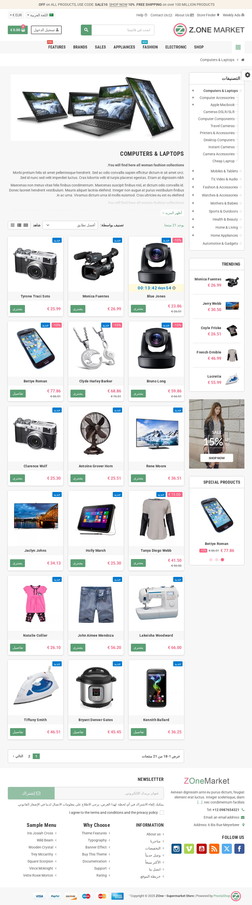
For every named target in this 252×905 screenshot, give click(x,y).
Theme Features (94, 833)
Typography (97, 840)
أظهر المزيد (172, 213)
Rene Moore (156, 466)
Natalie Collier (35, 635)
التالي (17, 756)
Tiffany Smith (35, 720)
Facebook (239, 849)
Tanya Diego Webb (156, 550)
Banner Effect (96, 847)
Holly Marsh (96, 550)
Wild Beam (45, 840)
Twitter (227, 849)
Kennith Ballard (156, 720)
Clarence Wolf (35, 466)
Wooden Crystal (40, 847)
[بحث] (117, 30)
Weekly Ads (233, 15)
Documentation (95, 861)
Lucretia (214, 376)
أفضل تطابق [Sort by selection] (86, 225)
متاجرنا (155, 841)
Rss (214, 849)
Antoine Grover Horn (96, 466)
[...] (199, 802)
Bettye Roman (216, 544)
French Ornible (209, 352)
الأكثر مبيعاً (153, 862)
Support (100, 868)
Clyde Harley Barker (95, 381)
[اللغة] (40, 15)
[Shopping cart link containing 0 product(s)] (18, 30)
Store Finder (208, 15)
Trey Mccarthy (42, 854)
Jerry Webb (212, 303)
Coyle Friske (211, 328)
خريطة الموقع (150, 876)
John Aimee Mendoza (96, 635)
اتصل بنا (155, 869)
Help (142, 15)
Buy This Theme (94, 854)
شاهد (37, 225)
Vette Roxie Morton (38, 875)
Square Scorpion (40, 861)
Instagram (176, 849)
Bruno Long (156, 381)
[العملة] (16, 15)
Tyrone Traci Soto (35, 296)
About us (154, 834)
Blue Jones (156, 296)
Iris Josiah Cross (40, 833)
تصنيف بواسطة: (112, 225)
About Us (184, 15)
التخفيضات (153, 848)
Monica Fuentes (208, 279)
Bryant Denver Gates (96, 720)
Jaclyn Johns (35, 550)
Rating (101, 875)
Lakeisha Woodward (156, 635)
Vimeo (189, 849)
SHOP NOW (118, 5)
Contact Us (161, 15)
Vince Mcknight (41, 868)
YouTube (202, 849)
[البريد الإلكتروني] (109, 793)
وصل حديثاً (153, 855)
